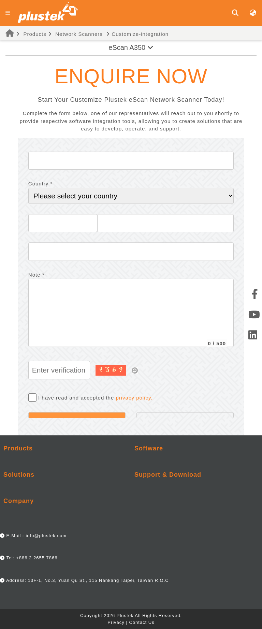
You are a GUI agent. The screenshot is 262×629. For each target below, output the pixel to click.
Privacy (116, 622)
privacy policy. (134, 398)
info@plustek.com (46, 535)
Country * (40, 183)
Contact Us (141, 622)
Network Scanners (79, 34)
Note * (36, 275)
